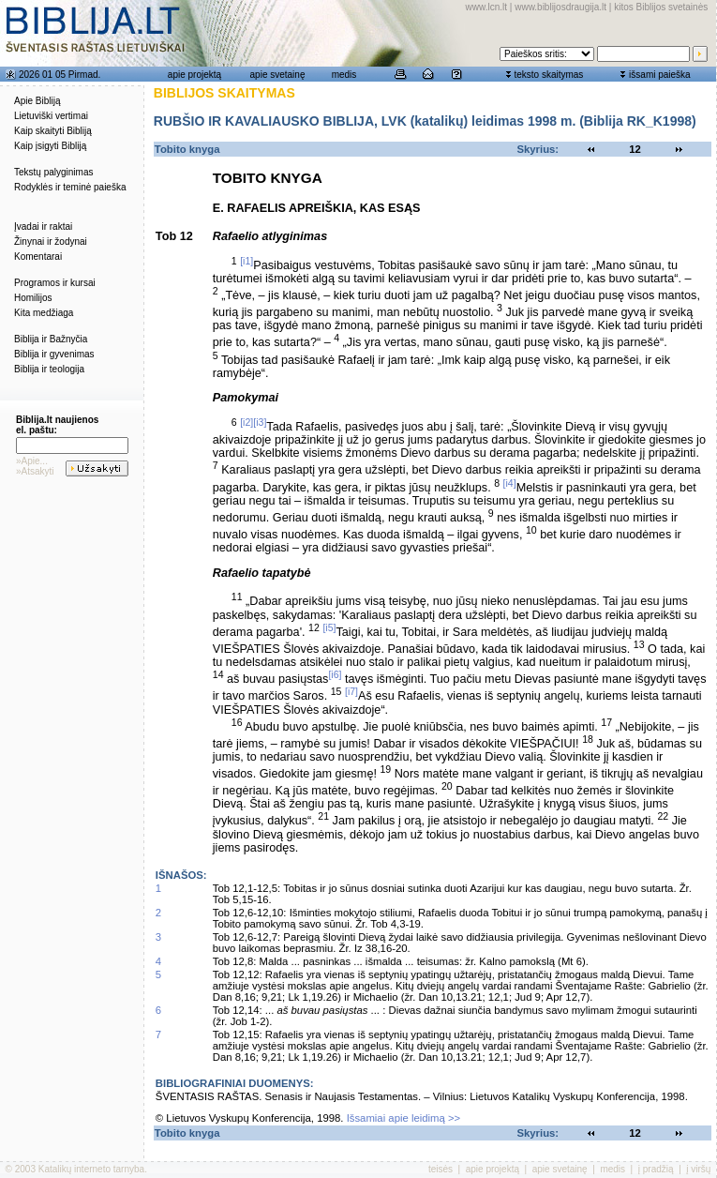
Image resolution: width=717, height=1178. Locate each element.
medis (344, 74)
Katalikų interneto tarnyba (91, 1169)
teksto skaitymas (548, 74)
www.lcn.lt (486, 7)
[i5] (329, 627)
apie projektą (194, 74)
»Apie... (32, 461)
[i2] (246, 422)
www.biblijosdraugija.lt (560, 7)
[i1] (246, 260)
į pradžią (656, 1169)
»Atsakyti (35, 471)
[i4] (509, 483)
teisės (440, 1169)
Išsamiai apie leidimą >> (404, 1118)
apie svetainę (278, 74)
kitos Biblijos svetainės (661, 7)
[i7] (351, 691)
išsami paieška (660, 74)
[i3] (259, 422)
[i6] (334, 674)
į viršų (698, 1169)
